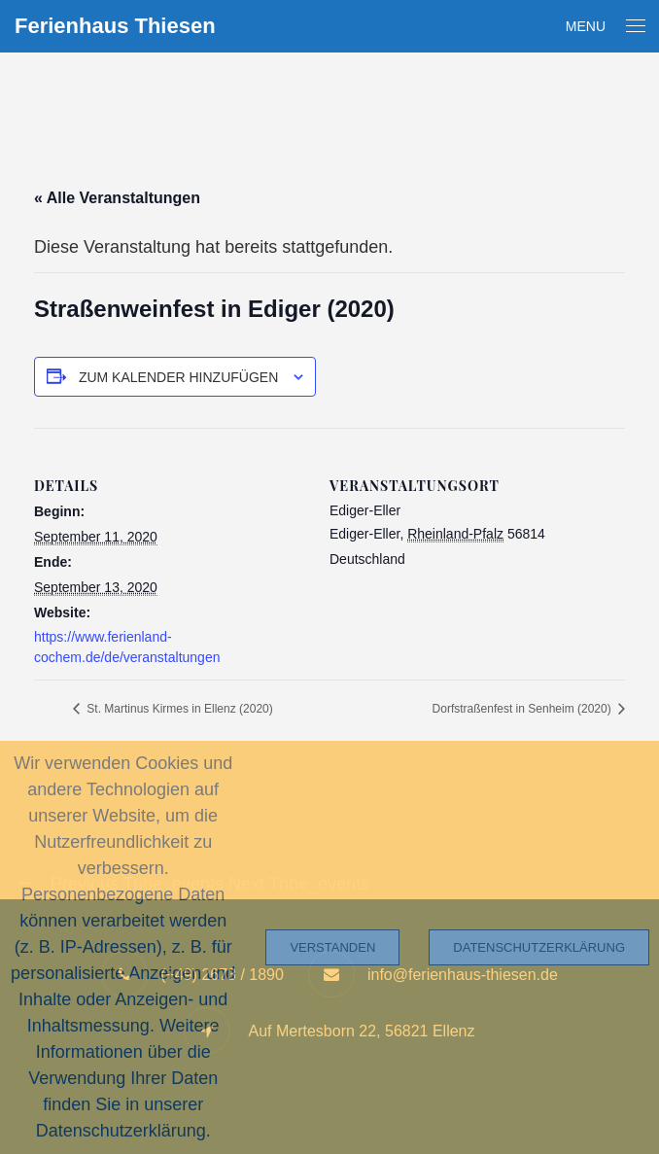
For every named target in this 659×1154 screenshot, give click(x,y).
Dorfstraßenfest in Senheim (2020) (523, 709)
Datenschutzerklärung (539, 947)
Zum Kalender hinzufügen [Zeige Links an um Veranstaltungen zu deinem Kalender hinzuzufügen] (178, 377)
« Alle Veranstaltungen (117, 198)
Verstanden (332, 947)
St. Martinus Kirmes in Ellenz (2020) (178, 709)
